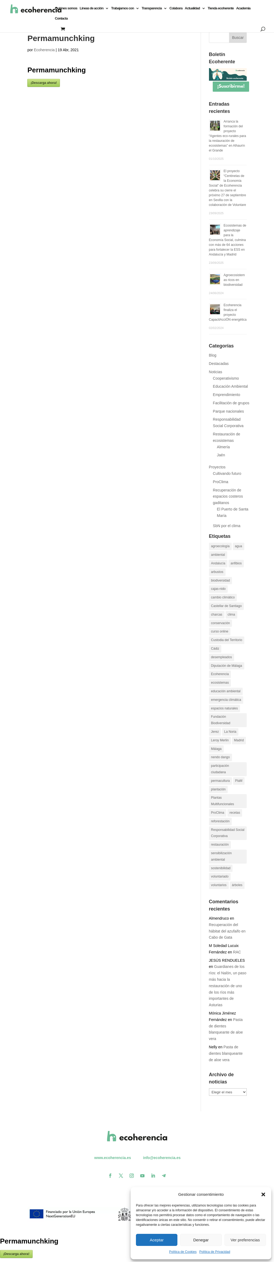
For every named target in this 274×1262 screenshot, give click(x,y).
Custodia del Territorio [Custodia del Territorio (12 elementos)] (226, 640)
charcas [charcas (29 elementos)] (216, 614)
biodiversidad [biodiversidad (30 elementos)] (220, 580)
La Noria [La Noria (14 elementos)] (230, 732)
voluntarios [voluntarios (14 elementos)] (219, 885)
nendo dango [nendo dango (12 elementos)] (220, 757)
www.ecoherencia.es (112, 1158)
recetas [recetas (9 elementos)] (235, 813)
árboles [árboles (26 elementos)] (237, 885)
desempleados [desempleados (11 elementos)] (221, 657)
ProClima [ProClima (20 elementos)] (217, 813)
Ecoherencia (44, 50)
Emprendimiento (226, 395)
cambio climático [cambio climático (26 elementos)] (223, 597)
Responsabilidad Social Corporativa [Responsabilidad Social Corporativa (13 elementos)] (228, 833)
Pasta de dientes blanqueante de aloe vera (226, 1053)
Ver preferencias (245, 1240)
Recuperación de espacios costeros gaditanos (228, 496)
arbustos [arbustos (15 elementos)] (217, 572)
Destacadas (219, 363)
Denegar (201, 1240)
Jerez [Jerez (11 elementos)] (215, 732)
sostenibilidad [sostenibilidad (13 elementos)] (221, 868)
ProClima (221, 482)
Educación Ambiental (230, 386)
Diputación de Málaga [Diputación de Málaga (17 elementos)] (226, 666)
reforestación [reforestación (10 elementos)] (220, 821)
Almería (223, 447)
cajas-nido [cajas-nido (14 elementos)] (218, 589)
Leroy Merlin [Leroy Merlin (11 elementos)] (220, 740)
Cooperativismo (226, 378)
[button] (263, 1194)
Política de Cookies (183, 1252)
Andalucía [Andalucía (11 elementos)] (218, 563)
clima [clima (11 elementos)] (231, 614)
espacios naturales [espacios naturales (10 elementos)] (224, 708)
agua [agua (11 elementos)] (238, 546)
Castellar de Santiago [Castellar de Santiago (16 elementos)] (226, 606)
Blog (212, 355)
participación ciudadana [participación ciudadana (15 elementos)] (220, 769)
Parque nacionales (228, 411)
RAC (237, 952)
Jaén (221, 455)
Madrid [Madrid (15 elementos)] (239, 740)
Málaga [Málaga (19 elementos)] (216, 749)
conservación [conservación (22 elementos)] (220, 623)
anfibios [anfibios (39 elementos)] (236, 563)
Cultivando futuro (227, 473)
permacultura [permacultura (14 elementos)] (220, 781)
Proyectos (217, 467)
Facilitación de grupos (231, 403)
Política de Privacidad (214, 1252)
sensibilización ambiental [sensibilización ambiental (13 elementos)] (221, 856)
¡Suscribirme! (231, 86)
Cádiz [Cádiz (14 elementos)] (215, 648)
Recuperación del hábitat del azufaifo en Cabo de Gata (227, 931)
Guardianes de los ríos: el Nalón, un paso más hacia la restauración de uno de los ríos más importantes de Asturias (227, 985)
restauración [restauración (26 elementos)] (220, 844)
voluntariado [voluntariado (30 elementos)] (220, 876)
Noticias (215, 372)
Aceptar (157, 1240)
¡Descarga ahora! (44, 83)
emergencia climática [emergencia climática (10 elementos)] (226, 700)
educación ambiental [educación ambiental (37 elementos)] (226, 691)
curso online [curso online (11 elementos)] (220, 631)
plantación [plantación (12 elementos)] (218, 789)
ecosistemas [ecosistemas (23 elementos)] (220, 682)
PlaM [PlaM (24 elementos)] (238, 781)
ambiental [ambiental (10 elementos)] (218, 555)
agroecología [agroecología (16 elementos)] (220, 546)
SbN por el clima (227, 526)
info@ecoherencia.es (162, 1158)
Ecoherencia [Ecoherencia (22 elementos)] (220, 674)
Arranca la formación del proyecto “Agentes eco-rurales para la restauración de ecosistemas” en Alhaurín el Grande (227, 136)
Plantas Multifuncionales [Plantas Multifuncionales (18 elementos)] (222, 801)
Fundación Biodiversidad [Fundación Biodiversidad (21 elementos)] (220, 720)
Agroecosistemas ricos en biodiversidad (234, 280)
